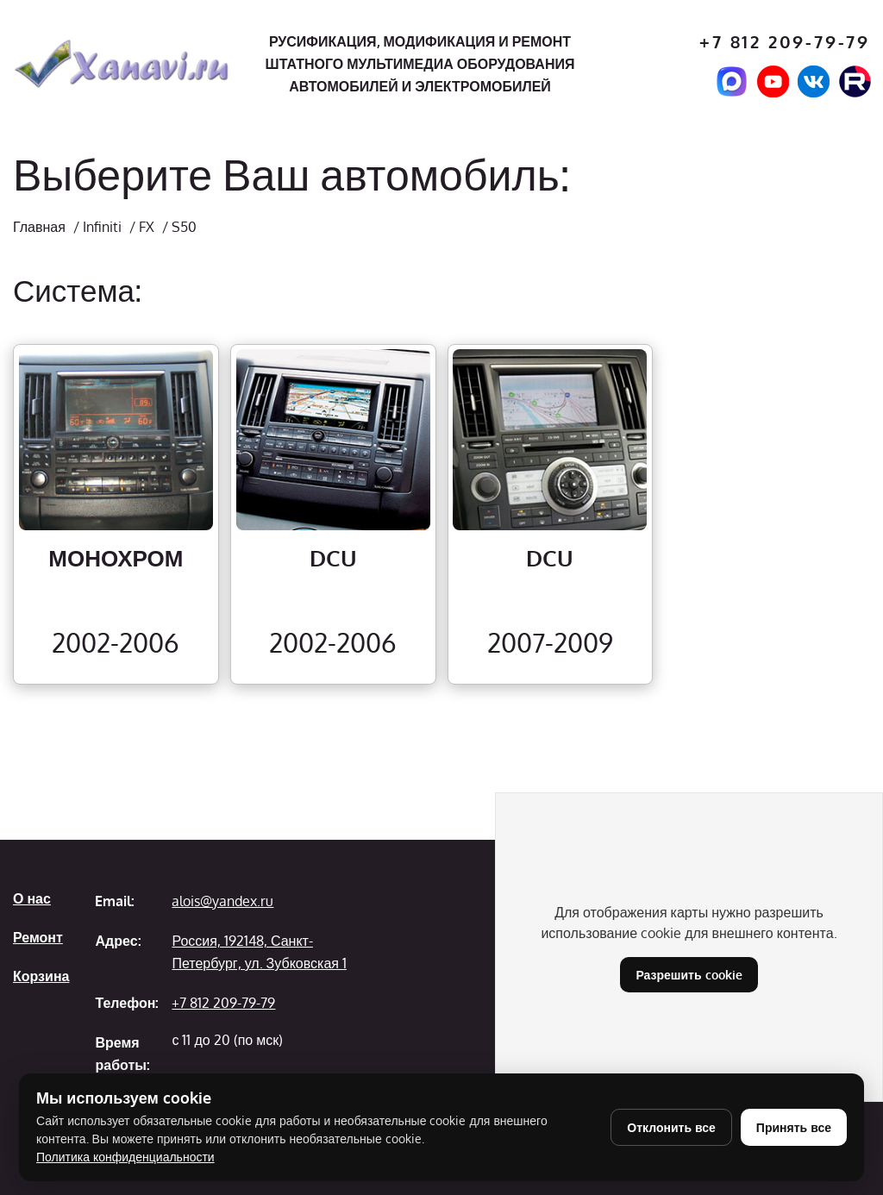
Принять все (793, 1127)
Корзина (41, 976)
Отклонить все (671, 1127)
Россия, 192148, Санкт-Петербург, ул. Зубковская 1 (259, 952)
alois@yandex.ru (222, 901)
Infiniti (102, 226)
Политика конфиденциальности (125, 1156)
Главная (39, 226)
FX (146, 226)
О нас (32, 898)
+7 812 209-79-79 (784, 42)
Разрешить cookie (689, 974)
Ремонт (38, 937)
